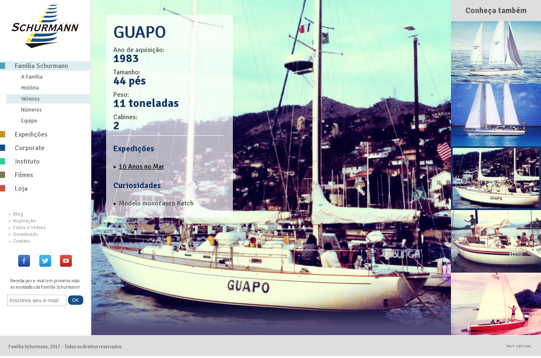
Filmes (16, 175)
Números (31, 110)
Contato (19, 241)
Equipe (29, 121)
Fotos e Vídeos (27, 227)
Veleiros (30, 99)
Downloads (23, 234)
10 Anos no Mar (141, 166)
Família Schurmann (34, 66)
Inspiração (22, 221)
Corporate (22, 148)
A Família (32, 77)
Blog (16, 214)
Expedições (23, 134)
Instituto (20, 161)
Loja (13, 188)
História (30, 88)
